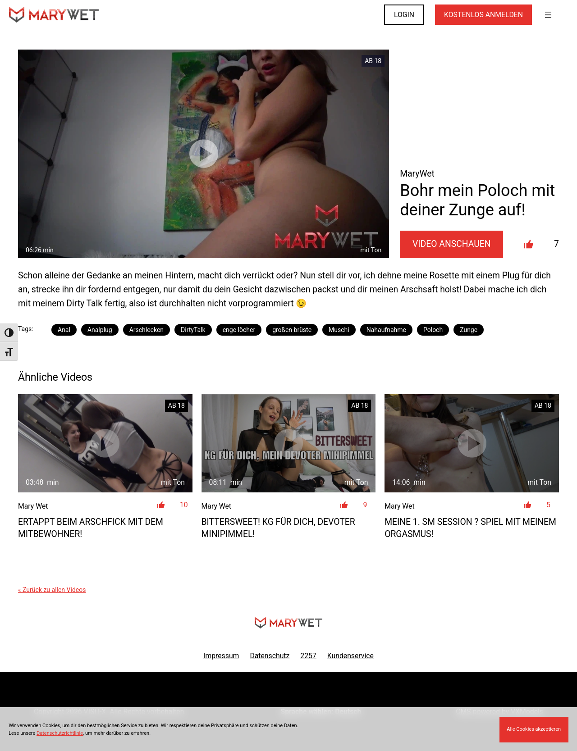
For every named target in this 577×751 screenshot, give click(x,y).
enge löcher (239, 329)
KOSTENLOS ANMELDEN (483, 14)
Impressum (221, 655)
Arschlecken (146, 329)
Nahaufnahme (386, 329)
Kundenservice (350, 655)
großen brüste (291, 329)
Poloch (433, 329)
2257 (308, 655)
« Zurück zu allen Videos (52, 589)
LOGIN (404, 14)
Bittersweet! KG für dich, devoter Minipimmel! (278, 528)
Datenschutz (269, 655)
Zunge (468, 329)
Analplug (99, 329)
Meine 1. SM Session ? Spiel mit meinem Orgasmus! (470, 528)
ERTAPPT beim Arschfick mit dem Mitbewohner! (90, 528)
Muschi (339, 329)
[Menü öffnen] (548, 14)
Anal (64, 329)
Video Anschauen (451, 244)
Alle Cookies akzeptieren (534, 729)
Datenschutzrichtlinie (60, 733)
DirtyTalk (193, 329)
